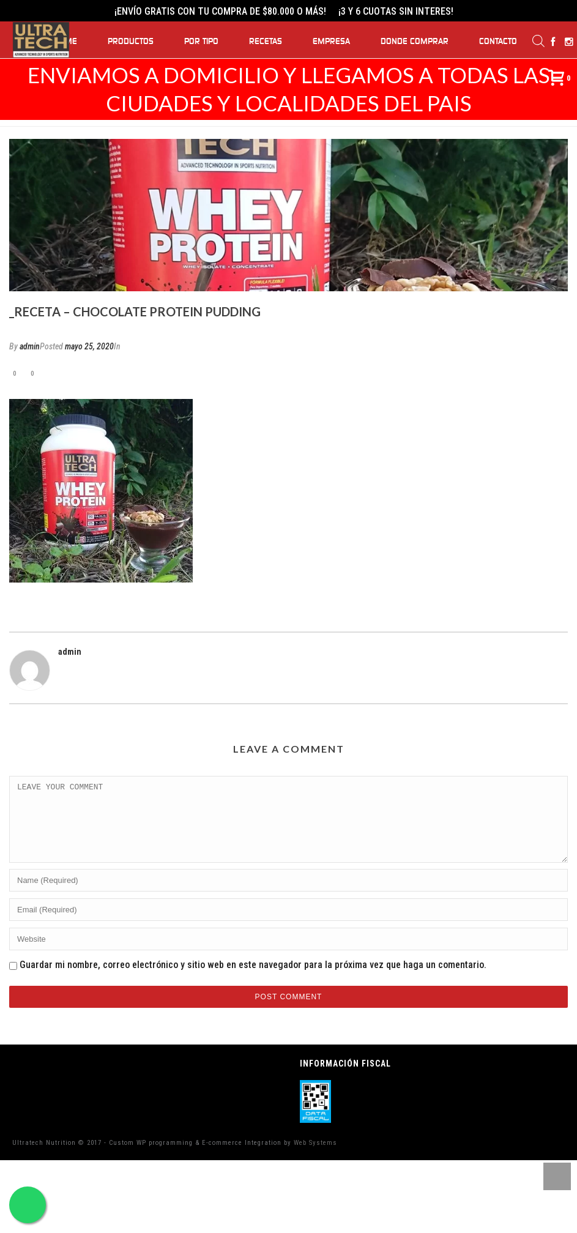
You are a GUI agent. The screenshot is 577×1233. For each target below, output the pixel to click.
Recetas (265, 42)
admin (30, 346)
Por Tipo (201, 42)
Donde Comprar (415, 42)
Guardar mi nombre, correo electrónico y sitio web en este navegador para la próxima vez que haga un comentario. (253, 979)
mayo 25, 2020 (89, 346)
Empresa (331, 42)
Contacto (498, 42)
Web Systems (315, 1157)
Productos (131, 42)
